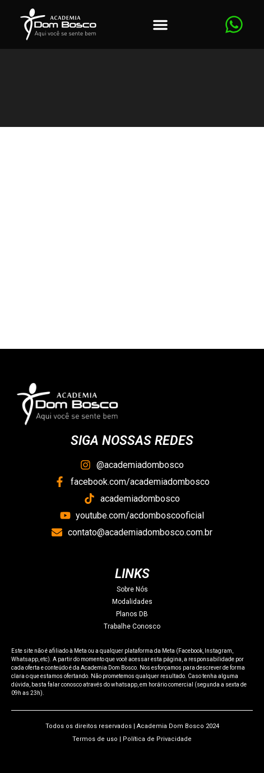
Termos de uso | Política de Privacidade (132, 739)
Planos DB (132, 614)
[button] (160, 25)
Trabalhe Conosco (132, 626)
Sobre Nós (132, 589)
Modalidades (132, 602)
